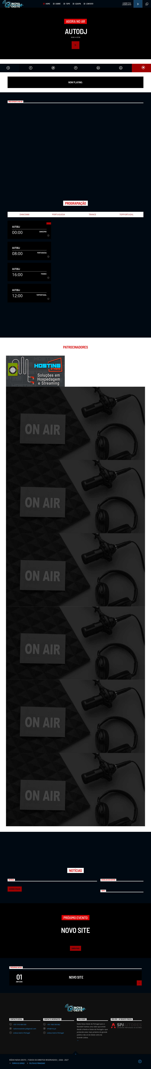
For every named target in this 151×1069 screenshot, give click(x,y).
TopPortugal (126, 214)
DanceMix (24, 214)
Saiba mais (75, 948)
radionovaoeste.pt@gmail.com (24, 1029)
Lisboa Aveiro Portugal (21, 1033)
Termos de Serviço (18, 1063)
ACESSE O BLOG (14, 889)
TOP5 (68, 3)
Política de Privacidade (37, 1063)
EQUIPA (78, 3)
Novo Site (76, 977)
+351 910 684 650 (19, 1024)
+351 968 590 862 (53, 1024)
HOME (48, 3)
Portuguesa (58, 214)
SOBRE (58, 3)
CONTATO (89, 3)
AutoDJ (76, 31)
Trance (92, 214)
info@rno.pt (51, 1029)
